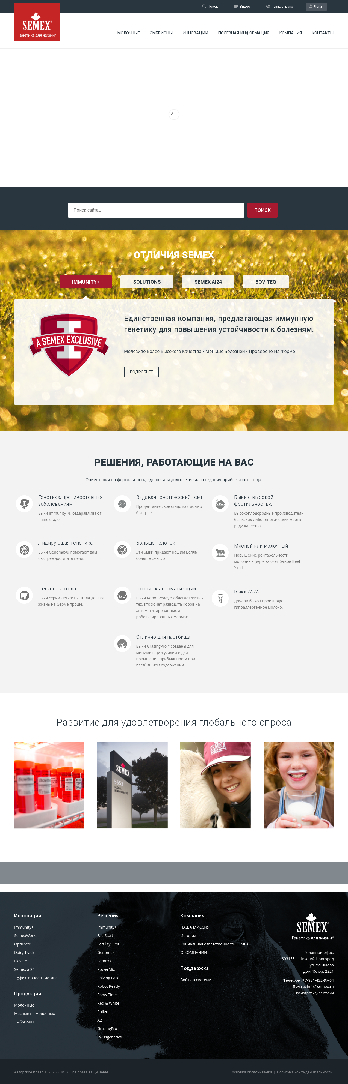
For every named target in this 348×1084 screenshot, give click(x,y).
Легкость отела (57, 588)
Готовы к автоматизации (166, 588)
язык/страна (279, 6)
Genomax (105, 952)
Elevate (20, 960)
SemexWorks (25, 935)
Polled (102, 1011)
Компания (290, 28)
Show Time (107, 994)
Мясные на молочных (34, 1013)
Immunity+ (24, 927)
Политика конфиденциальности (304, 1072)
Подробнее (141, 372)
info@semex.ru (320, 986)
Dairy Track (24, 952)
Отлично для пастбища (163, 637)
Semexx (104, 960)
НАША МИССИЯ (194, 927)
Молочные (128, 28)
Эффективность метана (36, 977)
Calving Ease (108, 977)
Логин (316, 6)
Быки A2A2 (247, 591)
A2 (99, 1020)
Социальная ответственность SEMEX (214, 944)
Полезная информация (243, 28)
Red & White (108, 1003)
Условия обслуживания (252, 1072)
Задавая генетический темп (170, 497)
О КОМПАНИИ (193, 952)
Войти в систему (195, 979)
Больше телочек (155, 543)
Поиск (210, 6)
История (188, 935)
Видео (242, 6)
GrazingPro (107, 1028)
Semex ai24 (24, 969)
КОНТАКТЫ (323, 28)
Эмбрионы (161, 28)
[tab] (147, 289)
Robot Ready (108, 986)
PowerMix (106, 969)
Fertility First (108, 944)
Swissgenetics (109, 1037)
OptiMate (22, 944)
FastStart (105, 935)
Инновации (195, 28)
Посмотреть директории (314, 993)
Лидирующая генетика (65, 543)
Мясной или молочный (261, 546)
